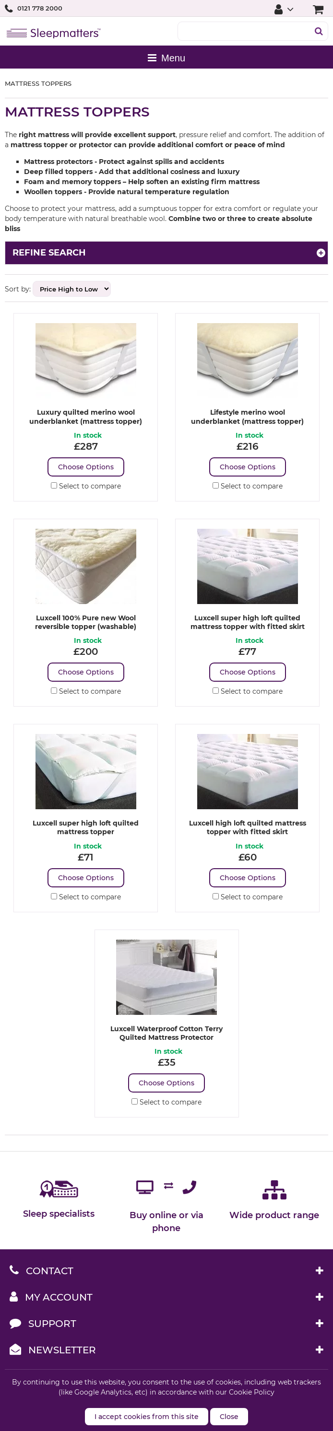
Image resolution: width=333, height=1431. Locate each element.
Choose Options (86, 467)
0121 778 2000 (39, 8)
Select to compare (86, 486)
